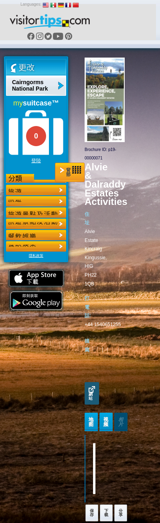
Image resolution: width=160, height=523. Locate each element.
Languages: (30, 4)
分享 (121, 513)
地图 (91, 422)
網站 (92, 393)
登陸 (36, 160)
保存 (92, 513)
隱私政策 (36, 256)
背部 (70, 171)
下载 (106, 513)
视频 (106, 422)
